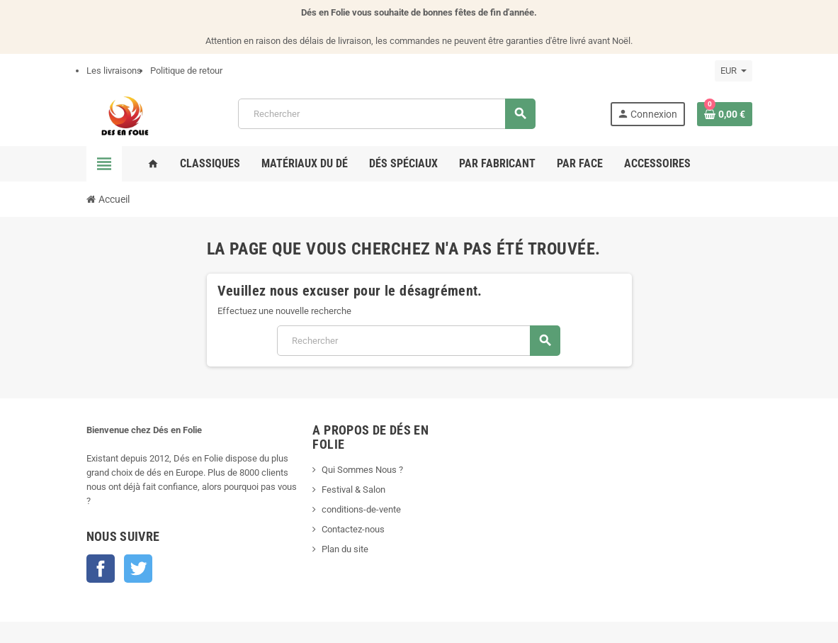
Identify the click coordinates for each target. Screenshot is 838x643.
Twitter (138, 568)
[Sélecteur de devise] (733, 71)
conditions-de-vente (361, 509)
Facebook (100, 568)
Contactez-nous (353, 529)
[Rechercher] (386, 114)
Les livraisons (114, 70)
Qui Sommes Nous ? (362, 469)
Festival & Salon (353, 489)
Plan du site (345, 549)
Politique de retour (186, 70)
